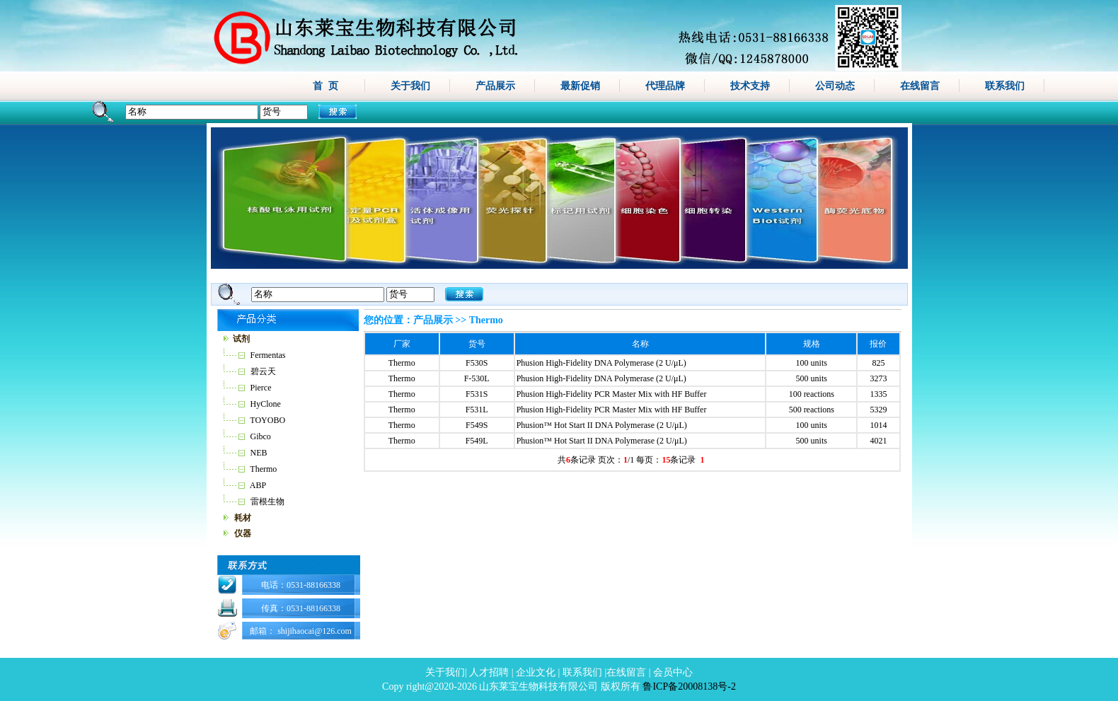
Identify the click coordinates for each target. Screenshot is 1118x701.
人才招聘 (489, 672)
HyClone (265, 404)
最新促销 (580, 85)
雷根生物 (267, 501)
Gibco (260, 436)
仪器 (242, 533)
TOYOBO (267, 420)
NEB (258, 453)
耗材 (242, 518)
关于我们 (410, 85)
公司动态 (835, 85)
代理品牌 (665, 85)
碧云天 (263, 371)
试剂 (241, 339)
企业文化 (535, 672)
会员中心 (673, 672)
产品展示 (495, 85)
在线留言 (920, 85)
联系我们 (1005, 85)
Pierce (261, 388)
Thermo (263, 469)
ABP (258, 485)
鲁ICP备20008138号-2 (688, 686)
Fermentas (268, 355)
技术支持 (750, 85)
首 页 (325, 85)
